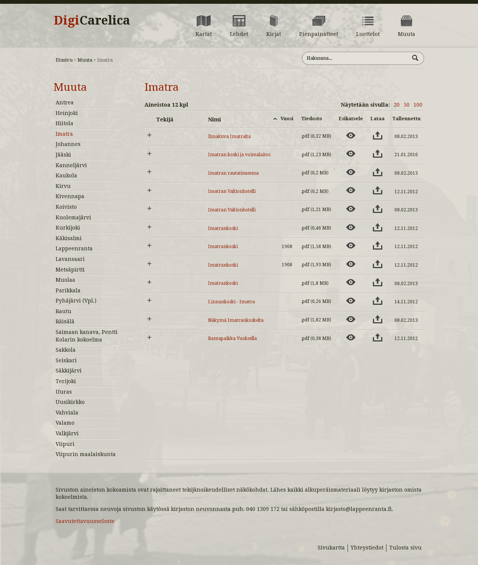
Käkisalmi (69, 238)
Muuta (85, 60)
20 (397, 105)
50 (407, 105)
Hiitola (64, 123)
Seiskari (66, 360)
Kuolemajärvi (73, 217)
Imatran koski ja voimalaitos (239, 154)
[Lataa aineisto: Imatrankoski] (377, 227)
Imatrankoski (223, 228)
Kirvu (63, 186)
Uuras (64, 392)
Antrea (65, 102)
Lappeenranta (74, 248)
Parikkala (68, 290)
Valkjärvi (67, 433)
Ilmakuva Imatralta (229, 136)
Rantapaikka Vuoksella (232, 338)
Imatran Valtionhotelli (232, 191)
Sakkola (66, 350)
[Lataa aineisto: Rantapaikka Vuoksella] (377, 337)
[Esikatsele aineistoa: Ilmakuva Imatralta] (350, 135)
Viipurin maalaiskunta (86, 454)
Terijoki (66, 381)
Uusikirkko (70, 402)
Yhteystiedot (367, 548)
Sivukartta (331, 548)
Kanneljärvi (71, 165)
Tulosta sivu (405, 548)
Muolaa (65, 280)
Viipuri (65, 444)
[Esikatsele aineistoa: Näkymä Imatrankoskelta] (350, 319)
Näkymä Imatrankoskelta (236, 320)
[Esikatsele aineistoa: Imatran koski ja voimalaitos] (350, 153)
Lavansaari (70, 259)
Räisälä (65, 321)
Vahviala (67, 413)
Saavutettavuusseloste (85, 521)
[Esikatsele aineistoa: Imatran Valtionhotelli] (350, 190)
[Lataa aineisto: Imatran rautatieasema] (377, 172)
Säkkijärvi (69, 371)
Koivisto (66, 207)
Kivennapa (70, 196)
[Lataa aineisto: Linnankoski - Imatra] (377, 300)
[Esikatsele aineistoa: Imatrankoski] (350, 227)
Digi (92, 20)
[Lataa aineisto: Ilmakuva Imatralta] (377, 135)
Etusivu (64, 60)
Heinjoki (67, 113)
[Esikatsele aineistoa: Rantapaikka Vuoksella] (350, 337)
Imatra (64, 134)
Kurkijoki (68, 228)
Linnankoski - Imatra (231, 301)
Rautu (63, 311)
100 (417, 105)
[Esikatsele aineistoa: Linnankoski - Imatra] (350, 300)
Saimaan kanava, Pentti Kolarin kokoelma (87, 336)
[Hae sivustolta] (356, 58)
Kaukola (66, 175)
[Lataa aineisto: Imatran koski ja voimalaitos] (377, 153)
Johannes (68, 144)
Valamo (65, 423)
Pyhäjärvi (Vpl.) (76, 301)
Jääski (63, 155)
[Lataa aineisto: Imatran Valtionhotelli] (377, 190)
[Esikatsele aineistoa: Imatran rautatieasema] (350, 172)
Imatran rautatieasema (233, 173)
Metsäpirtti (70, 270)
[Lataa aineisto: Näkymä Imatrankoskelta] (377, 319)
